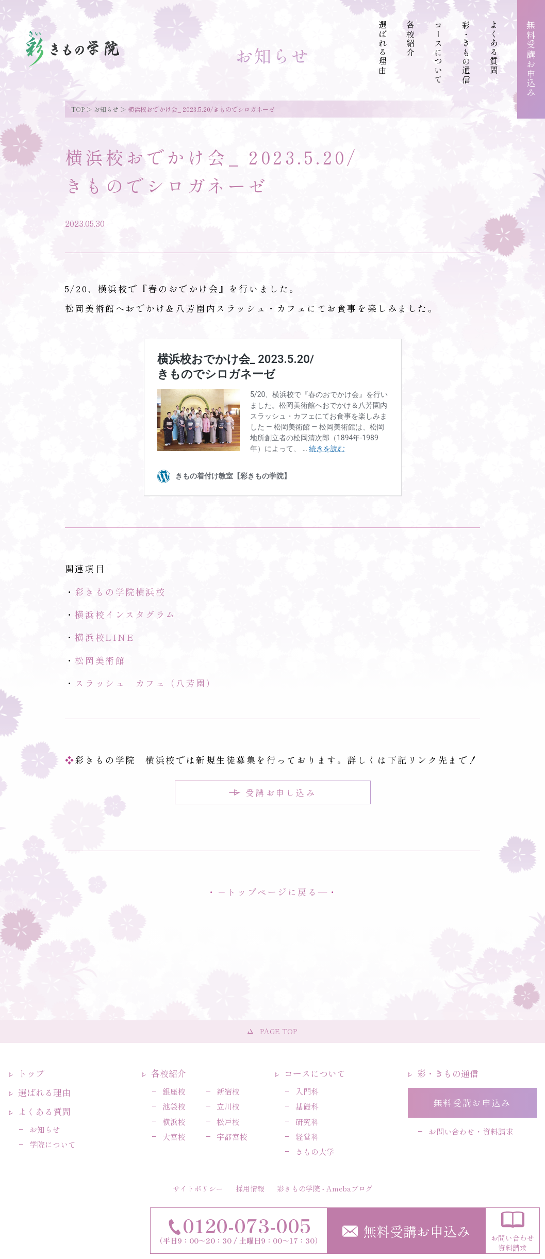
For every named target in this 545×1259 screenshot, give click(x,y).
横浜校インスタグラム (125, 614)
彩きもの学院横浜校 (120, 591)
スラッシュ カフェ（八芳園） (145, 682)
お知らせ (106, 109)
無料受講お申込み (406, 1230)
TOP (78, 109)
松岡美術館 (100, 660)
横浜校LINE (104, 637)
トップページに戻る (272, 891)
